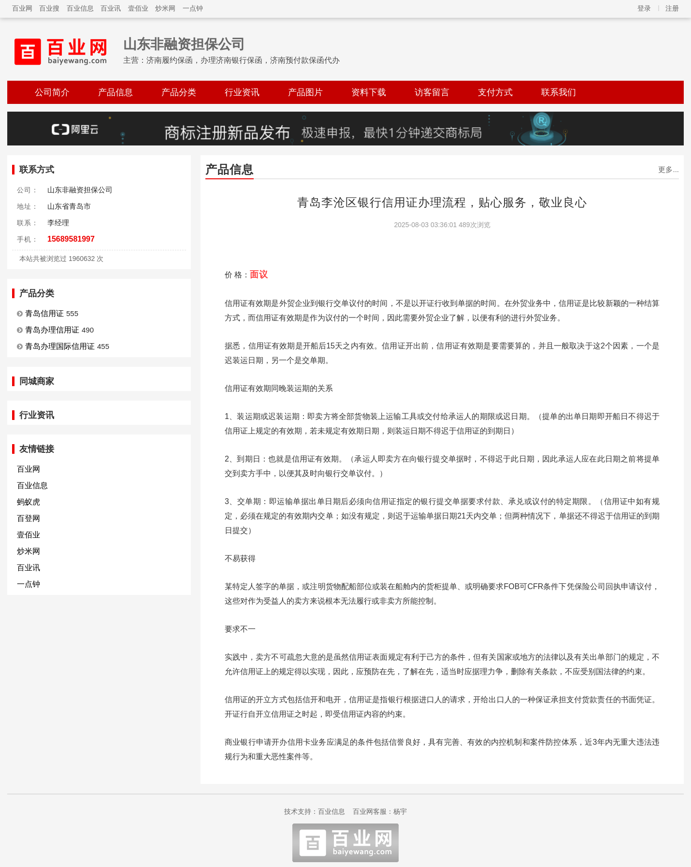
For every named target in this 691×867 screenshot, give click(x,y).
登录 (644, 8)
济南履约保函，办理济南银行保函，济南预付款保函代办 (243, 60)
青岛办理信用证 (52, 330)
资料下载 (368, 92)
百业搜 (49, 8)
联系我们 (558, 92)
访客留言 (432, 92)
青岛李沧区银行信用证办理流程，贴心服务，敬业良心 (442, 202)
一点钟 (193, 8)
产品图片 (305, 92)
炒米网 (165, 8)
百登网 (28, 518)
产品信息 (115, 92)
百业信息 (80, 8)
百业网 (22, 8)
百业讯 (111, 8)
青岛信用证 (44, 313)
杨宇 (400, 811)
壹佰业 (138, 8)
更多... (668, 169)
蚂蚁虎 (28, 502)
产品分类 (178, 92)
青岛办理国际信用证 (60, 346)
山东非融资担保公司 (184, 44)
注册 (672, 8)
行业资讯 (242, 92)
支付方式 (495, 92)
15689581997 (71, 239)
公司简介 (52, 92)
